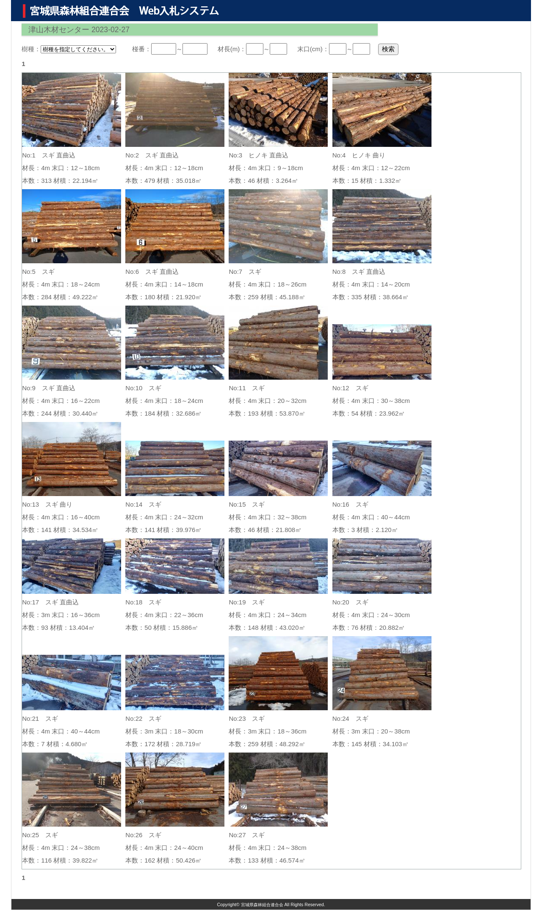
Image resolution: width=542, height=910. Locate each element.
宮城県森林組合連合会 (262, 904)
